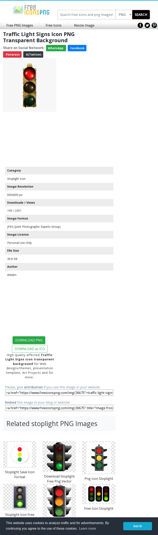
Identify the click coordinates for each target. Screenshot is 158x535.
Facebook (77, 48)
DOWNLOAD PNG (29, 340)
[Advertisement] (29, 139)
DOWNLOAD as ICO (30, 349)
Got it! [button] (137, 526)
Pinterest (12, 54)
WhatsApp (56, 48)
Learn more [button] (87, 528)
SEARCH (141, 14)
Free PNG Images (19, 25)
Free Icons (54, 25)
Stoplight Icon (16, 179)
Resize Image (84, 25)
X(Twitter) (33, 54)
